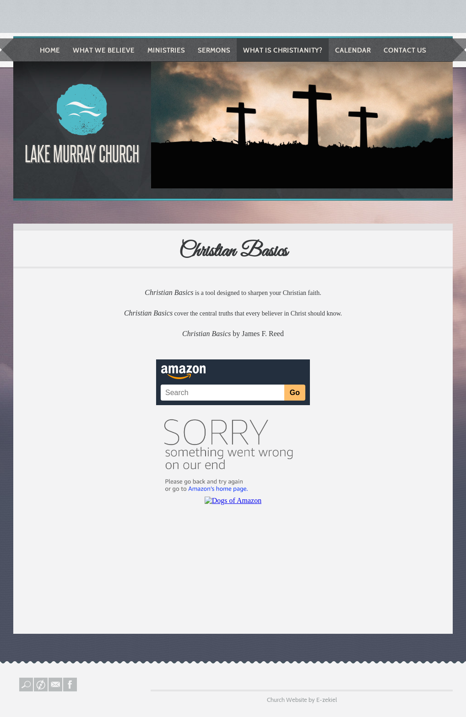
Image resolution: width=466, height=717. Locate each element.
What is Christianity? (282, 50)
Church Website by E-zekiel (302, 699)
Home (50, 50)
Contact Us (405, 50)
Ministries (166, 50)
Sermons (214, 50)
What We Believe (104, 50)
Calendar (353, 50)
